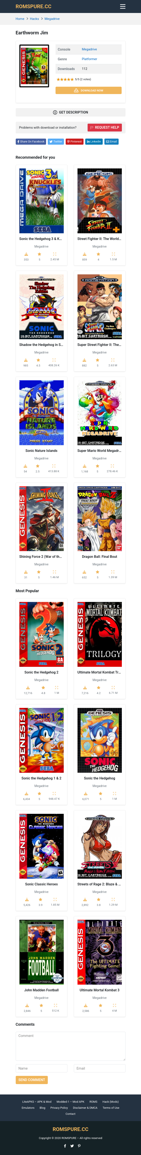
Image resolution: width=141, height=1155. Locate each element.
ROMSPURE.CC (33, 6)
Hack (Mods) (110, 1101)
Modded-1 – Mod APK (70, 1101)
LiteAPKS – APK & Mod (36, 1101)
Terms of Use (111, 1107)
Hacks (34, 19)
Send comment (32, 1080)
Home (20, 19)
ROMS (93, 1101)
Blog (42, 1107)
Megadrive (52, 19)
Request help (104, 127)
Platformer (89, 59)
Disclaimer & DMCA (85, 1107)
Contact (71, 1113)
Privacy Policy (59, 1107)
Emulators (28, 1107)
